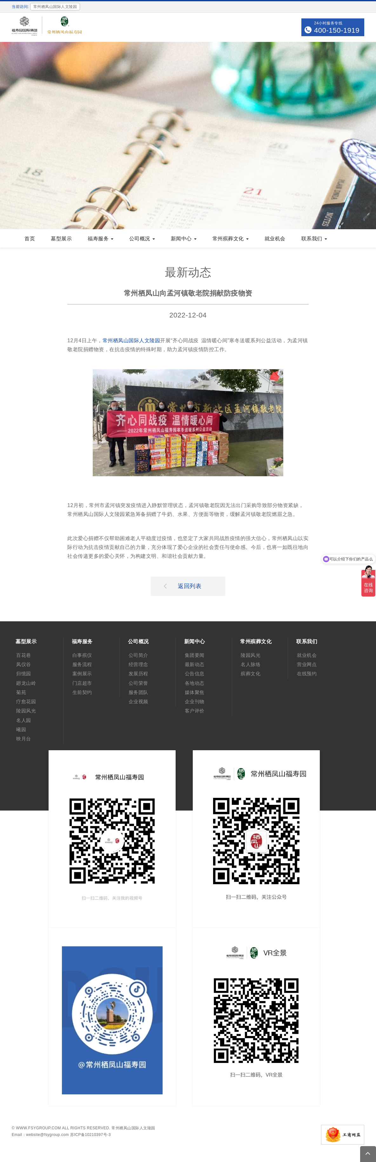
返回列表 (183, 585)
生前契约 (82, 692)
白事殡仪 (82, 655)
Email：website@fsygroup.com (40, 1134)
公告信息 (195, 673)
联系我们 (314, 238)
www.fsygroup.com (38, 1128)
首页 (29, 238)
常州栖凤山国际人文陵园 (131, 340)
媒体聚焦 (195, 692)
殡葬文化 (250, 673)
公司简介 (138, 655)
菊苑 (21, 692)
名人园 (23, 720)
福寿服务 (100, 238)
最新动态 (195, 664)
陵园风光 (26, 710)
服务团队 (138, 692)
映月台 (23, 738)
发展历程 (138, 673)
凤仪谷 (23, 664)
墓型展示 (61, 238)
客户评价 (195, 710)
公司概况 (142, 238)
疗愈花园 (26, 701)
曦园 (21, 729)
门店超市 (82, 683)
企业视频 (138, 701)
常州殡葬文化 (230, 238)
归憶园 (23, 673)
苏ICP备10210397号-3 (90, 1134)
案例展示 (82, 673)
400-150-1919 (336, 30)
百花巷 (23, 655)
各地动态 (195, 683)
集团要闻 (195, 655)
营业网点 (307, 664)
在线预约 (307, 673)
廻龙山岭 (26, 683)
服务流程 (82, 664)
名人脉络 (250, 664)
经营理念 (138, 664)
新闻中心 (184, 238)
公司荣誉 (138, 683)
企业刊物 (195, 701)
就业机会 (275, 238)
